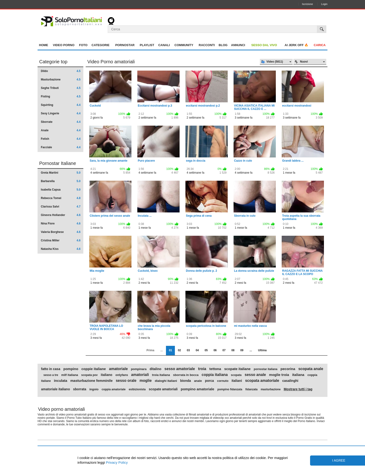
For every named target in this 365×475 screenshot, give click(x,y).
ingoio (94, 389)
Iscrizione (307, 4)
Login (324, 4)
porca (209, 380)
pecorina (287, 369)
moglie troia (279, 374)
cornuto (222, 381)
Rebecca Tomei (61, 198)
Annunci (238, 45)
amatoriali (140, 374)
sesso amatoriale (180, 369)
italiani (236, 380)
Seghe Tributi (61, 88)
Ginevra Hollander (61, 215)
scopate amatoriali (163, 389)
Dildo (61, 71)
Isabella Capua (61, 189)
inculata (60, 380)
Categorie (100, 45)
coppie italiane (93, 369)
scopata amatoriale (262, 380)
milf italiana (69, 375)
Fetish (61, 138)
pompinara (138, 369)
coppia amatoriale (114, 389)
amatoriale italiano (55, 389)
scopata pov (89, 375)
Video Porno (63, 45)
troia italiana (161, 375)
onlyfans (121, 375)
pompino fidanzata (229, 389)
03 (188, 350)
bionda (185, 380)
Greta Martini (61, 172)
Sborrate (61, 122)
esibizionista (137, 389)
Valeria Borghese (61, 232)
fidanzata (251, 389)
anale (198, 381)
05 (206, 350)
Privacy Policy (116, 462)
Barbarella (61, 181)
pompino (70, 369)
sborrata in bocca (185, 375)
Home (43, 45)
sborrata (79, 389)
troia (202, 369)
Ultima (262, 350)
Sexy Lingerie (61, 113)
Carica (320, 45)
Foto (83, 45)
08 (232, 350)
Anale (61, 130)
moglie (146, 380)
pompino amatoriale (197, 389)
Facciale (61, 147)
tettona (215, 369)
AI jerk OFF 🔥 (296, 45)
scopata (236, 375)
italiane (46, 381)
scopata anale (310, 369)
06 (215, 350)
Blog (223, 45)
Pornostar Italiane (57, 163)
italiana (298, 374)
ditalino (155, 369)
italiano (106, 374)
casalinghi (290, 380)
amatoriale (118, 369)
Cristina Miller (61, 240)
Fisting (61, 96)
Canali (164, 45)
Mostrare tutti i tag (298, 389)
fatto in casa (50, 369)
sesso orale (126, 380)
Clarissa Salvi (61, 206)
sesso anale (255, 374)
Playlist (147, 45)
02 (179, 350)
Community (183, 45)
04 (197, 350)
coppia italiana (215, 374)
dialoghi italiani (166, 381)
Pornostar (124, 45)
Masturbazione (61, 79)
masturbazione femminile (91, 380)
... (251, 350)
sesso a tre (50, 375)
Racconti (207, 45)
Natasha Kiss (61, 249)
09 (241, 350)
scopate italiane (237, 369)
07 (224, 350)
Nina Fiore (61, 223)
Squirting (61, 105)
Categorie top (53, 61)
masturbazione (271, 389)
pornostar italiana (265, 369)
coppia (312, 375)
